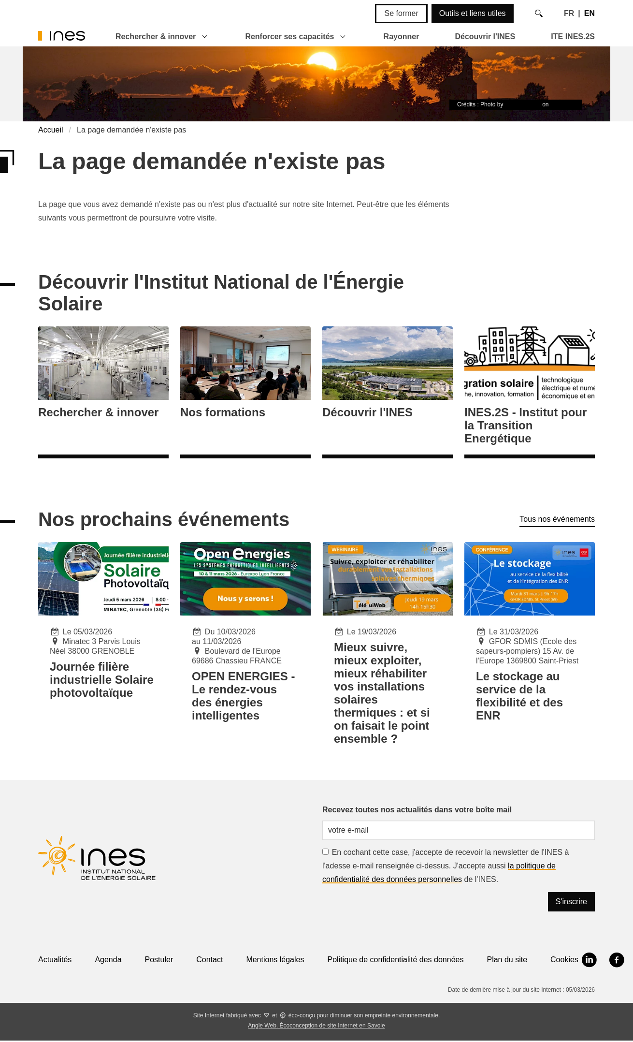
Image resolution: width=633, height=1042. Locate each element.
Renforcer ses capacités (289, 36)
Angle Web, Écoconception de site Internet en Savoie (316, 1025)
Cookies (564, 959)
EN (589, 13)
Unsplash (562, 104)
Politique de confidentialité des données (395, 959)
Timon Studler (523, 104)
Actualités (55, 959)
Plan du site (507, 959)
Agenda (108, 959)
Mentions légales (275, 959)
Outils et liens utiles (472, 13)
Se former (401, 13)
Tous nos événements (557, 519)
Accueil (50, 130)
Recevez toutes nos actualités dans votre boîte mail (417, 810)
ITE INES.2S (573, 36)
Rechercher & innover (155, 36)
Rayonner (401, 36)
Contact (209, 959)
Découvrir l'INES (485, 36)
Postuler (159, 959)
